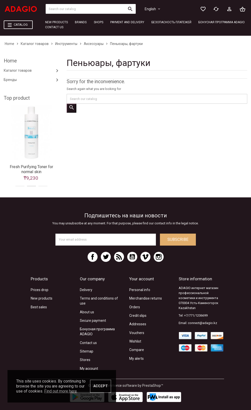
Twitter (106, 257)
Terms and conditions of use (99, 300)
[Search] (91, 9)
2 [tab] (31, 186)
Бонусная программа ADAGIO (97, 331)
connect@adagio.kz (202, 323)
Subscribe (177, 239)
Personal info (139, 290)
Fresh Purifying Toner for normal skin (31, 169)
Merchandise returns (145, 298)
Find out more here (60, 391)
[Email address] (105, 240)
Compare (136, 350)
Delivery (86, 290)
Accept (100, 386)
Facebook (93, 257)
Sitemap (86, 351)
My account (89, 369)
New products (41, 298)
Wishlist (135, 341)
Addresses (137, 324)
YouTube (132, 257)
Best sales (39, 307)
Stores (85, 360)
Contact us (88, 343)
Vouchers (136, 333)
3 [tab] (42, 186)
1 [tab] (19, 186)
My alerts (136, 359)
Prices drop (39, 290)
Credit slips (137, 316)
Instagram (159, 257)
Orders (134, 307)
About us (87, 312)
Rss (119, 257)
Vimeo (145, 257)
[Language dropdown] (152, 9)
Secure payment (93, 321)
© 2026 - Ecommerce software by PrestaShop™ (125, 386)
